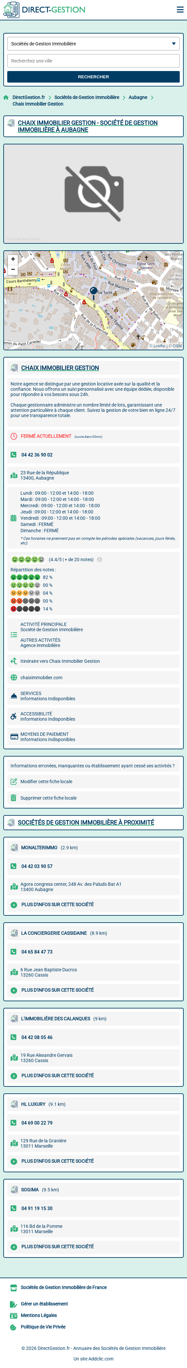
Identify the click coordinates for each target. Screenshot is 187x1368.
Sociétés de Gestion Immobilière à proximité (86, 822)
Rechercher (93, 76)
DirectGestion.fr (29, 97)
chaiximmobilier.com (41, 677)
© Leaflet (157, 346)
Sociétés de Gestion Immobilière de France (64, 1287)
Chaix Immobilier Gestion (38, 104)
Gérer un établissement (44, 1303)
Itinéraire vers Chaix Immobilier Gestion (60, 661)
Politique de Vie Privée (43, 1327)
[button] (93, 293)
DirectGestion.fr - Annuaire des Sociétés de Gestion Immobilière (102, 1348)
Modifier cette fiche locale (46, 781)
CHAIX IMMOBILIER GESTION (60, 367)
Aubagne (138, 97)
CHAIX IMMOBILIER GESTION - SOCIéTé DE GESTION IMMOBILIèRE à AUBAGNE (88, 126)
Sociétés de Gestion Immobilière (86, 97)
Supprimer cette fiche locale (48, 798)
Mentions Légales (39, 1315)
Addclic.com (100, 1358)
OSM (177, 346)
